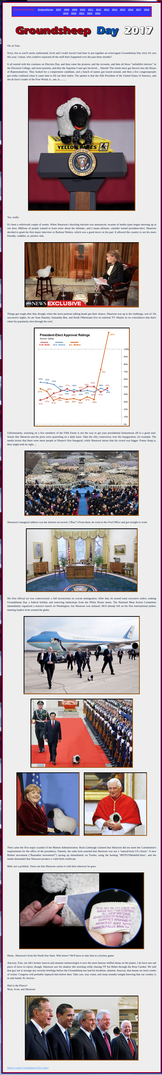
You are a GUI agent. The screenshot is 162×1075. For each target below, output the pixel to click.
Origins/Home (45, 9)
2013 (106, 9)
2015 (122, 9)
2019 (65, 13)
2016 (130, 9)
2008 (66, 9)
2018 (146, 9)
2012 (98, 9)
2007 (58, 9)
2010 (82, 9)
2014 (114, 9)
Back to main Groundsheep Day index (28, 1067)
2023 (97, 13)
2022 (89, 13)
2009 (74, 9)
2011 (90, 9)
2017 (138, 9)
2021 (81, 13)
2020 (73, 13)
